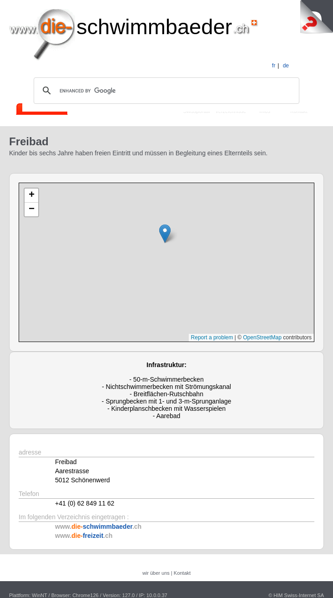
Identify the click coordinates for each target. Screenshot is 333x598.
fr (273, 65)
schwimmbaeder (154, 27)
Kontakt (182, 573)
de (286, 65)
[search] (165, 90)
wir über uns (156, 573)
